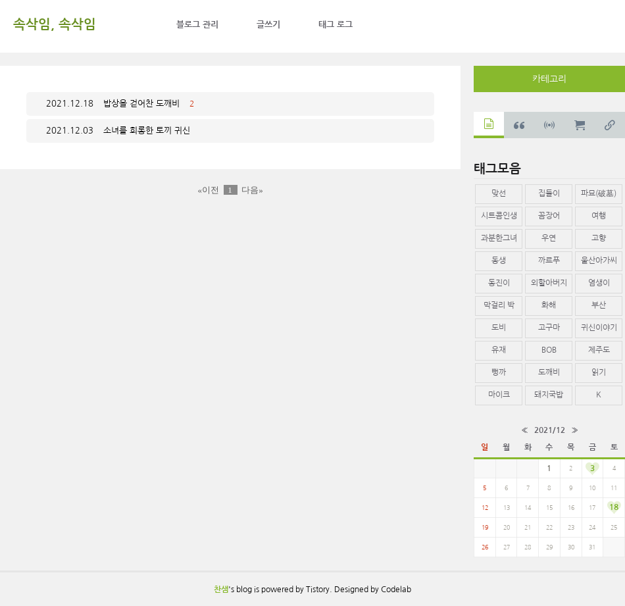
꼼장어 (549, 216)
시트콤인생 (499, 216)
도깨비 (549, 372)
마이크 (499, 395)
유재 (498, 350)
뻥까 (498, 372)
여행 (598, 216)
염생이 (599, 283)
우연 (548, 238)
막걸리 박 (499, 305)
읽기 (598, 372)
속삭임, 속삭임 (54, 24)
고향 (598, 238)
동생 (498, 261)
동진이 (499, 283)
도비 (498, 328)
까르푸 (549, 261)
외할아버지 (549, 283)
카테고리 (549, 79)
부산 (598, 305)
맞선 (498, 193)
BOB (549, 350)
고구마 (549, 328)
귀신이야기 (599, 328)
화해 (548, 305)
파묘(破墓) (598, 193)
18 (613, 507)
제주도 (599, 350)
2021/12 (549, 430)
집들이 (549, 193)
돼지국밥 (548, 395)
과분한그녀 (499, 238)
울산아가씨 (599, 261)
